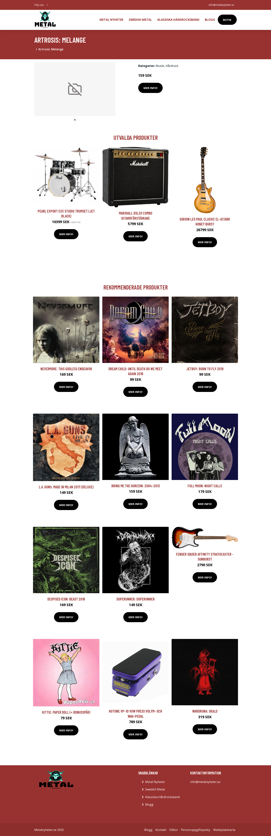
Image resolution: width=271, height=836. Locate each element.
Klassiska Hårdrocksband (178, 19)
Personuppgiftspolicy (195, 829)
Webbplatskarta (224, 829)
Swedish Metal (140, 19)
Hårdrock (172, 65)
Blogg (210, 19)
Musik (160, 65)
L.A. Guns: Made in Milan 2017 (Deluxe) (66, 486)
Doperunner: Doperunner (136, 598)
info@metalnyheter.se (221, 5)
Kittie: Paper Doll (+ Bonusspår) (66, 711)
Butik (227, 19)
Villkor (173, 829)
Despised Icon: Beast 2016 (66, 598)
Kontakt (160, 829)
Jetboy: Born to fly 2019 (204, 368)
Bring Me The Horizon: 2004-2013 (135, 485)
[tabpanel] (74, 88)
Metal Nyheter (111, 19)
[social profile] (47, 4)
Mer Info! (150, 87)
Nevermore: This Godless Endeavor (66, 368)
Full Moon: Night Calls (205, 485)
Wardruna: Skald (204, 710)
